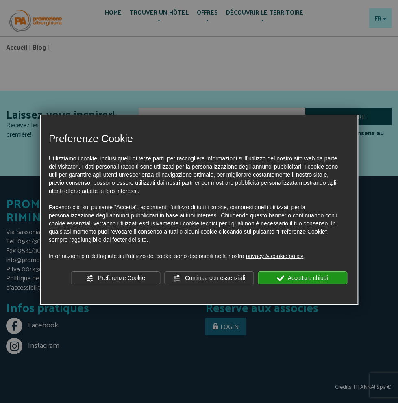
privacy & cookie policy (275, 256)
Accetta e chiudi (302, 278)
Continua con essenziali (209, 278)
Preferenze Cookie (115, 278)
